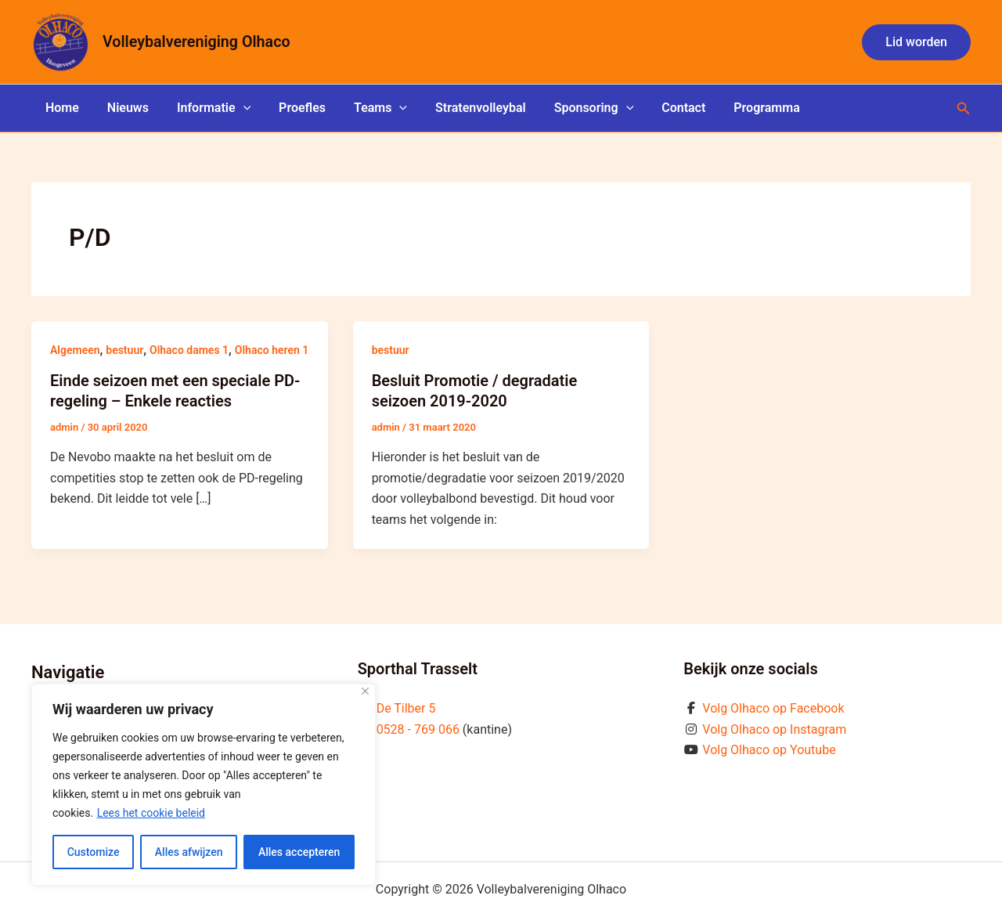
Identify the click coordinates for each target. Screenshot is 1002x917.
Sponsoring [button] (574, 108)
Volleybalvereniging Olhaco (196, 42)
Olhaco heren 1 (271, 350)
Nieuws (123, 107)
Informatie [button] (206, 108)
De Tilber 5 (406, 708)
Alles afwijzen (189, 852)
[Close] (365, 691)
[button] (916, 42)
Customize (93, 852)
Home (60, 107)
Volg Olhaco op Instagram (774, 729)
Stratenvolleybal (463, 107)
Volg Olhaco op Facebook (773, 708)
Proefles (291, 107)
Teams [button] (366, 108)
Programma (740, 107)
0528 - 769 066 (418, 729)
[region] (203, 785)
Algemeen (75, 350)
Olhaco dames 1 (189, 350)
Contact (660, 107)
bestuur (124, 350)
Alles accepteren (299, 852)
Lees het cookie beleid (151, 813)
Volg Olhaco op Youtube (768, 749)
